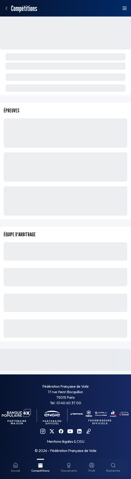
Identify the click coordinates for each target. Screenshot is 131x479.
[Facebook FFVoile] (61, 431)
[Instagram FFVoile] (42, 431)
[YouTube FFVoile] (70, 431)
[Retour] (6, 8)
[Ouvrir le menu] (124, 8)
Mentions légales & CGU (65, 441)
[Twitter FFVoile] (52, 431)
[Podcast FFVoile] (88, 431)
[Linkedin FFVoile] (79, 431)
